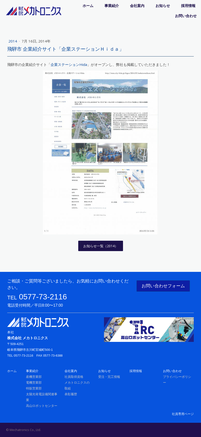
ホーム (88, 5)
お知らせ (163, 5)
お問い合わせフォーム (163, 285)
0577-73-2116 (43, 296)
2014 (13, 41)
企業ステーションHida (69, 64)
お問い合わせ (186, 15)
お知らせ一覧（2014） (100, 246)
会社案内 (137, 5)
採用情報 (188, 5)
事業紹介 (111, 5)
